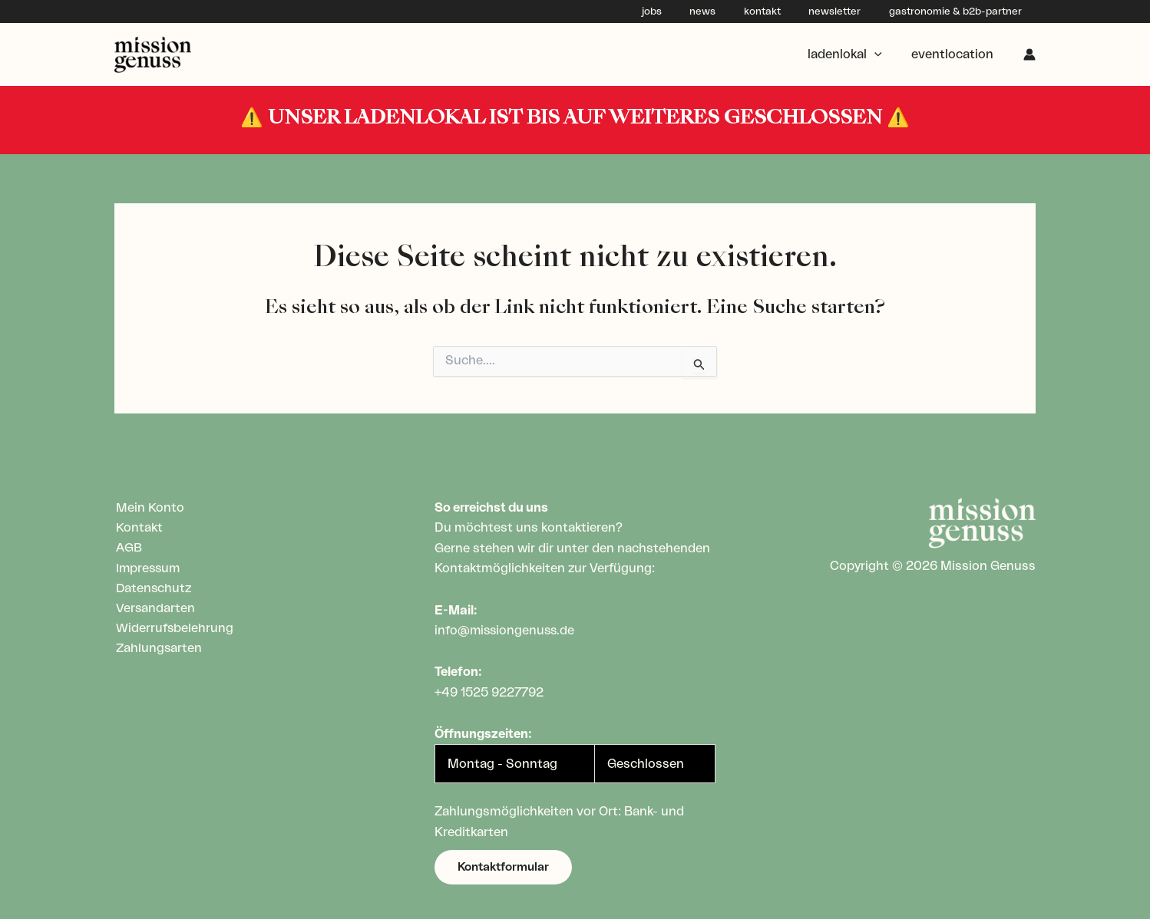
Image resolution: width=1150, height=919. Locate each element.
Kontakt (137, 528)
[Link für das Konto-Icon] (1029, 54)
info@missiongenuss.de (506, 630)
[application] (881, 54)
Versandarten (154, 609)
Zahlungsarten (157, 650)
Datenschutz (152, 589)
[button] (503, 867)
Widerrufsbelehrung (173, 629)
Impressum (147, 568)
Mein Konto (148, 508)
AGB (127, 548)
